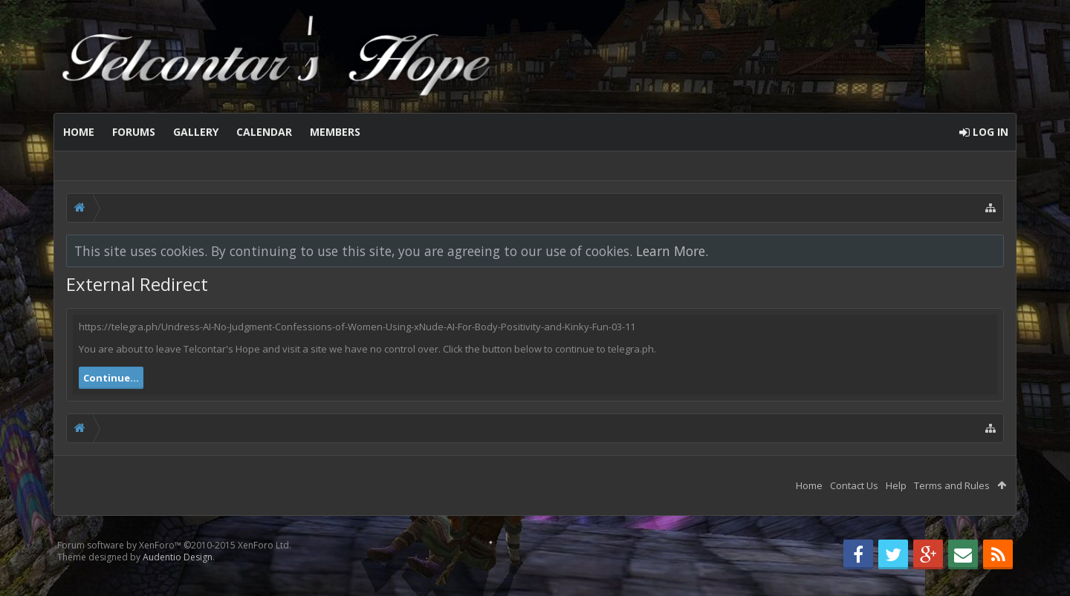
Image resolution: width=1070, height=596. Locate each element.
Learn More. (672, 251)
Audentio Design (178, 557)
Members (335, 132)
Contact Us (854, 485)
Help (896, 485)
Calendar (264, 132)
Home (78, 132)
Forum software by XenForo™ (174, 545)
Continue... (111, 377)
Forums (133, 132)
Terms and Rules (952, 485)
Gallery (195, 132)
